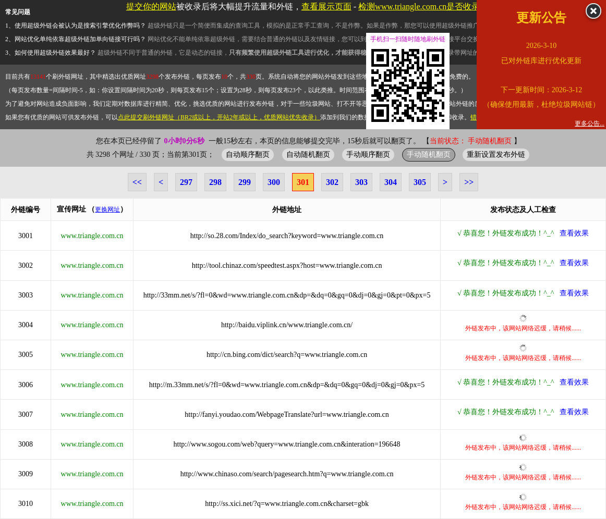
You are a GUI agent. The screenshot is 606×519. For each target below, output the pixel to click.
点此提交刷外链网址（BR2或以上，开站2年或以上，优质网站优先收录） (219, 117)
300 (274, 182)
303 (361, 182)
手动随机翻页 (429, 154)
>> (469, 182)
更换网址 (107, 209)
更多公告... (589, 123)
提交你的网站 (151, 6)
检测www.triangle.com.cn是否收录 (419, 6)
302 (332, 182)
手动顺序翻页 (368, 154)
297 (186, 182)
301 (303, 182)
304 (390, 182)
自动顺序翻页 (248, 154)
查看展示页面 (326, 6)
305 (420, 182)
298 (215, 182)
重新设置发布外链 (496, 154)
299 (244, 182)
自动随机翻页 (308, 154)
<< (137, 182)
